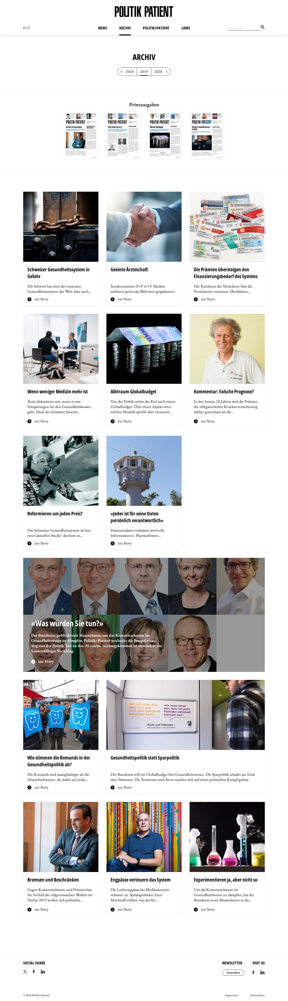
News (102, 28)
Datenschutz (257, 995)
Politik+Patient (156, 28)
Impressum (231, 995)
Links (185, 28)
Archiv (125, 28)
